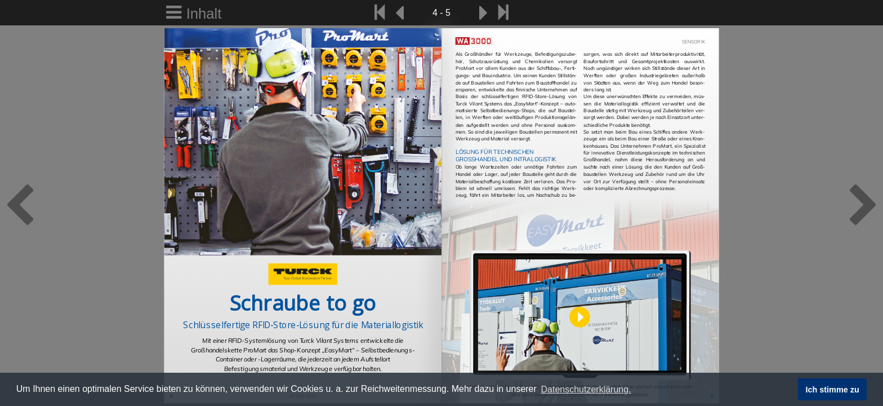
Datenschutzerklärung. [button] (586, 389)
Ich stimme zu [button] (832, 389)
